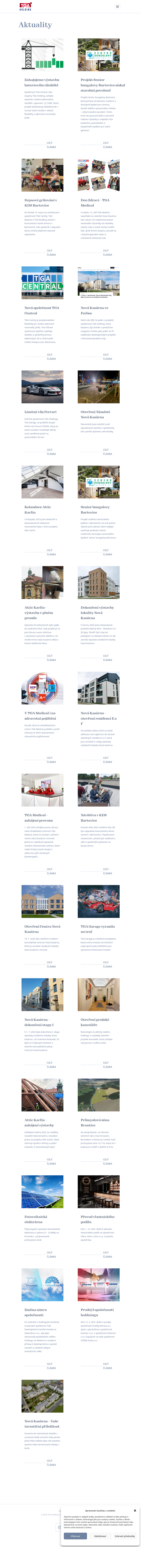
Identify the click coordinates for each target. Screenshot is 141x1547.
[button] (135, 1510)
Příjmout (75, 1536)
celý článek (51, 145)
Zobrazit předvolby (125, 1536)
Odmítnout (100, 1536)
